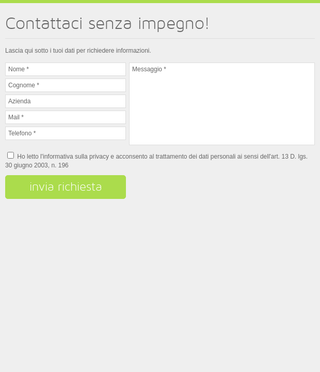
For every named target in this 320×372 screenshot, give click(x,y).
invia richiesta (65, 186)
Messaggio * (222, 104)
